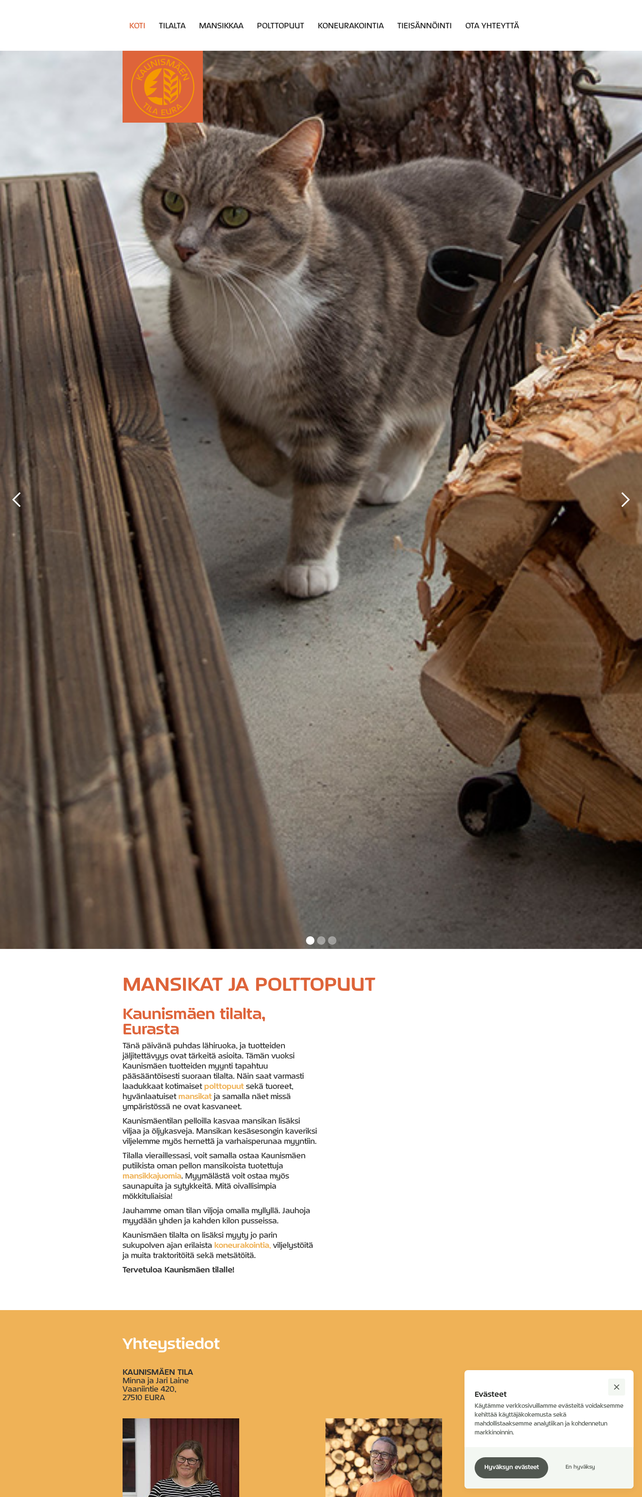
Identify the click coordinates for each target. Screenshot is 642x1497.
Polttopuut (280, 25)
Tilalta (172, 25)
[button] (17, 500)
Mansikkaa (221, 25)
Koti (137, 25)
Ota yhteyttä (492, 25)
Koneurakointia (351, 25)
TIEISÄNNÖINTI (424, 25)
